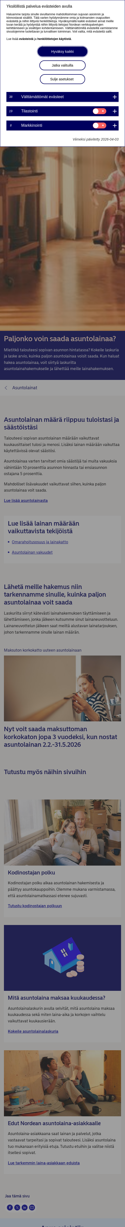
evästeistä (26, 39)
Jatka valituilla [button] (62, 65)
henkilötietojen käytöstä (54, 39)
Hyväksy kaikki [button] (62, 51)
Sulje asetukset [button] (62, 79)
